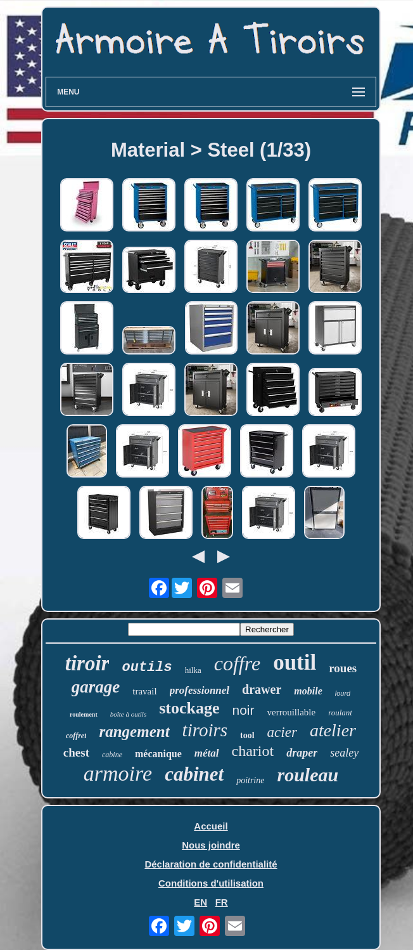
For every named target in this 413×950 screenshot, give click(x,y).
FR (221, 902)
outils (147, 667)
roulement (84, 714)
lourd (342, 693)
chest (76, 752)
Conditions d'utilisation (211, 883)
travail (144, 691)
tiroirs (204, 730)
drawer (261, 689)
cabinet (194, 774)
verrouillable (291, 712)
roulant (340, 712)
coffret (76, 735)
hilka (193, 670)
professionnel (199, 690)
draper (301, 752)
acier (282, 732)
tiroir (87, 663)
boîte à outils (128, 714)
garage (96, 686)
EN (200, 902)
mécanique (158, 753)
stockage (189, 708)
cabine (112, 754)
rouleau (307, 774)
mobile (308, 691)
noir (243, 710)
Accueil (210, 826)
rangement (134, 731)
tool (247, 735)
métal (206, 753)
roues (343, 668)
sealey (344, 752)
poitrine (250, 780)
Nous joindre (211, 845)
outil (294, 662)
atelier (333, 730)
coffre (237, 663)
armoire (118, 773)
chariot (253, 751)
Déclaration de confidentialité (210, 864)
